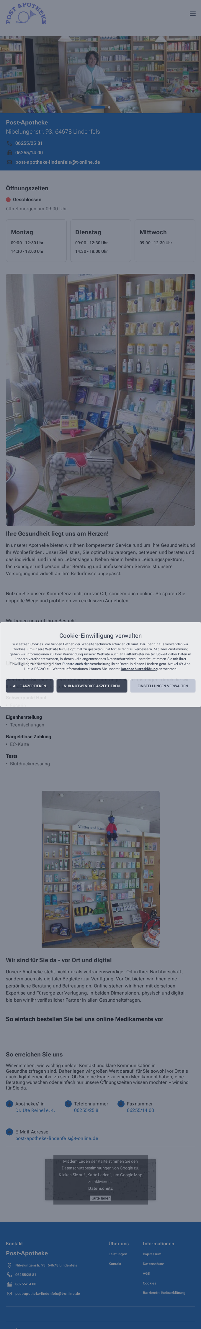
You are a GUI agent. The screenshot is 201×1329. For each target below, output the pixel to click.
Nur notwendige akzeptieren (92, 686)
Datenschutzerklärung (139, 669)
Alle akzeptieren (29, 686)
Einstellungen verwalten (163, 686)
